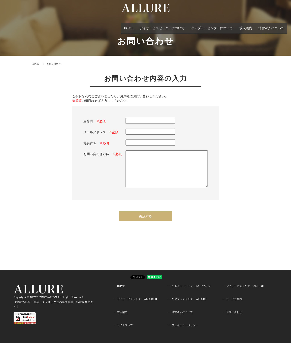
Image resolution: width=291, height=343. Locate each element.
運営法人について (271, 26)
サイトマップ (125, 325)
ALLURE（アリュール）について (191, 286)
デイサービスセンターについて (155, 26)
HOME (121, 26)
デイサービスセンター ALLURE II (137, 299)
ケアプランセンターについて (208, 26)
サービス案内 (234, 299)
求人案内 (245, 26)
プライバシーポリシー (185, 325)
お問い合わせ (234, 312)
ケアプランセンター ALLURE (189, 299)
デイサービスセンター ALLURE (245, 286)
